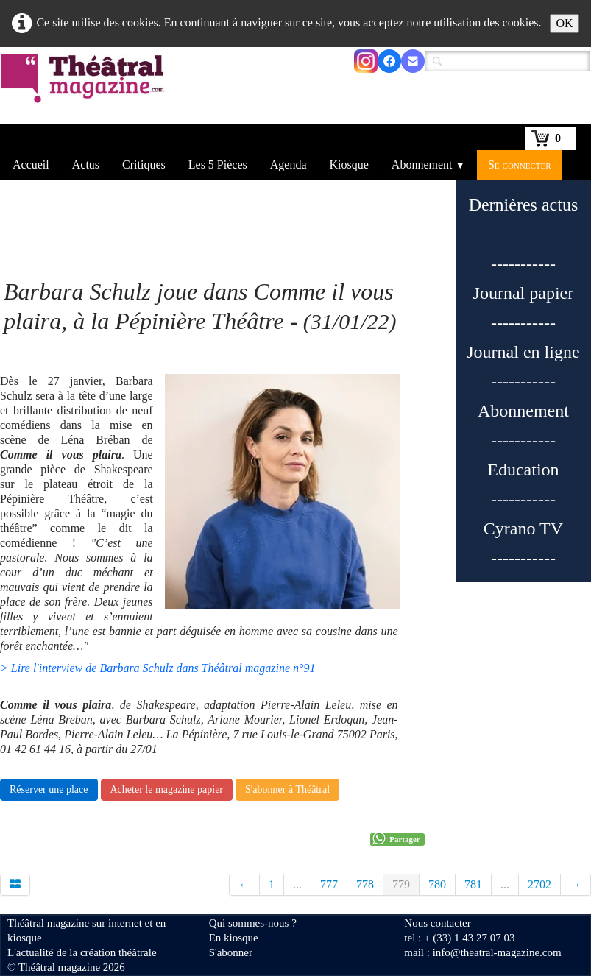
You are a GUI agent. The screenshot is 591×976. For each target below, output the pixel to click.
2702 (539, 884)
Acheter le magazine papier (167, 789)
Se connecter (519, 164)
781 (473, 884)
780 (437, 884)
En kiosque (233, 938)
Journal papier (523, 293)
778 (365, 884)
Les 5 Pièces (217, 164)
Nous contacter (437, 923)
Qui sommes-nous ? (253, 923)
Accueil (31, 164)
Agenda (288, 164)
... (297, 884)
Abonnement (428, 164)
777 (329, 884)
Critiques (144, 164)
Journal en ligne (523, 351)
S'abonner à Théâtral (287, 789)
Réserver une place (49, 789)
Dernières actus (523, 204)
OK (564, 23)
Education (523, 469)
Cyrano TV (523, 528)
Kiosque (349, 164)
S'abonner (230, 952)
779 (401, 884)
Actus (85, 164)
